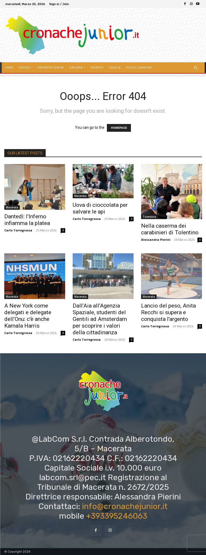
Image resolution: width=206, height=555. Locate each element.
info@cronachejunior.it (125, 506)
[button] (195, 67)
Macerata (12, 207)
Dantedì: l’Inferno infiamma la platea (27, 219)
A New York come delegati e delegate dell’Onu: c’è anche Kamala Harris (27, 315)
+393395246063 (116, 516)
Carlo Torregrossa (18, 230)
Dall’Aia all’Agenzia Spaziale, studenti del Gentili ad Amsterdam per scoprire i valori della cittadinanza (100, 319)
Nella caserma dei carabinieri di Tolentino (170, 229)
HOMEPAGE (119, 128)
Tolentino (149, 217)
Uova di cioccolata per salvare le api (100, 208)
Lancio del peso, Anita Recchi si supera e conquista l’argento (168, 312)
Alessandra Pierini (155, 240)
